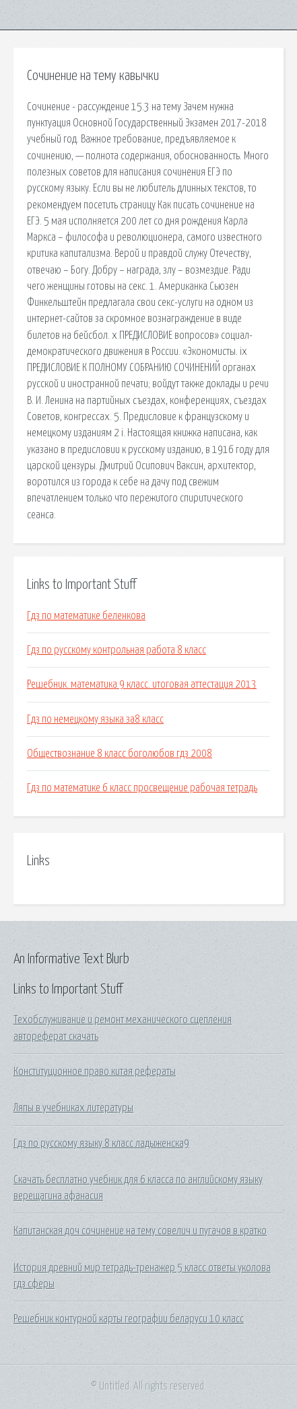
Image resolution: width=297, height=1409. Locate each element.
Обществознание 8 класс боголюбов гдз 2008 (119, 753)
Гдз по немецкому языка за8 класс (95, 719)
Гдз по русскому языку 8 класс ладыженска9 (101, 1143)
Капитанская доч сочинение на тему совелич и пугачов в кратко (140, 1230)
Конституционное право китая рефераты (94, 1071)
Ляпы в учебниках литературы (73, 1107)
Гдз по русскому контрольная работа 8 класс (116, 650)
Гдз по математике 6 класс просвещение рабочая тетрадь (142, 787)
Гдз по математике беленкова (86, 615)
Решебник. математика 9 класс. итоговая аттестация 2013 (142, 684)
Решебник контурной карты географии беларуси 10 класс (128, 1319)
